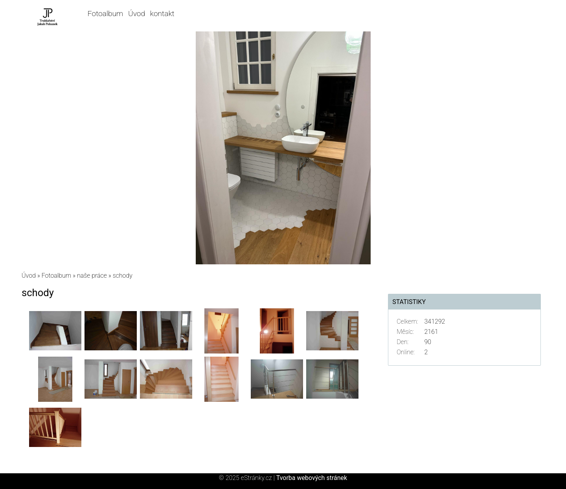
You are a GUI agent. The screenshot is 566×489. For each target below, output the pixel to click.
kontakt (162, 13)
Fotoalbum (105, 13)
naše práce (92, 275)
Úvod (136, 13)
